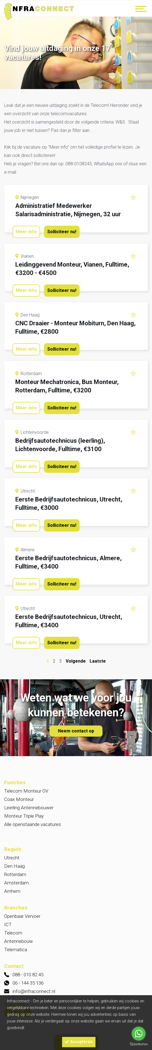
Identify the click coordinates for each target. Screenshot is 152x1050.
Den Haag (80, 566)
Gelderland (80, 871)
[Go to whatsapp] (139, 1034)
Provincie (20, 853)
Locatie (18, 548)
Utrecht (80, 558)
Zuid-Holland (80, 880)
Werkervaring (25, 788)
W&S (23, 517)
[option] (76, 53)
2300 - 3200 (80, 732)
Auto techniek (80, 657)
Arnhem (80, 575)
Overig (80, 649)
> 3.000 (80, 741)
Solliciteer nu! (61, 231)
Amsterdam (80, 583)
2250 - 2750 (80, 757)
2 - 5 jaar (80, 806)
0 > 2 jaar (80, 814)
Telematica (80, 674)
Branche (19, 631)
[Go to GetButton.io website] (139, 1044)
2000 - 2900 (80, 724)
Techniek (80, 666)
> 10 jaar (80, 823)
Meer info (26, 231)
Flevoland (80, 896)
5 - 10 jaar (80, 798)
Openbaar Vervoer (80, 641)
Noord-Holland (80, 888)
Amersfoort (80, 591)
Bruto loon (22, 714)
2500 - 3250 (80, 749)
